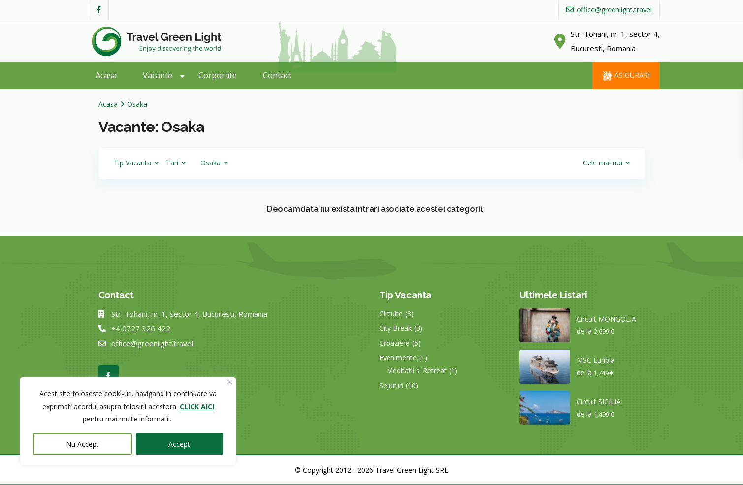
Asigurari (632, 75)
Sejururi (391, 385)
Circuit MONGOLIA (606, 318)
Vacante (157, 75)
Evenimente (398, 357)
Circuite (391, 313)
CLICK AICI (197, 406)
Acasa (106, 75)
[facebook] (99, 10)
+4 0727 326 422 (140, 328)
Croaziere (394, 343)
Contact (277, 75)
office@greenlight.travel (152, 343)
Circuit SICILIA (599, 401)
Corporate (217, 75)
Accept (179, 444)
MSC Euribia (595, 360)
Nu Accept (82, 444)
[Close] (229, 382)
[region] (128, 421)
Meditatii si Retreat (417, 370)
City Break (395, 328)
